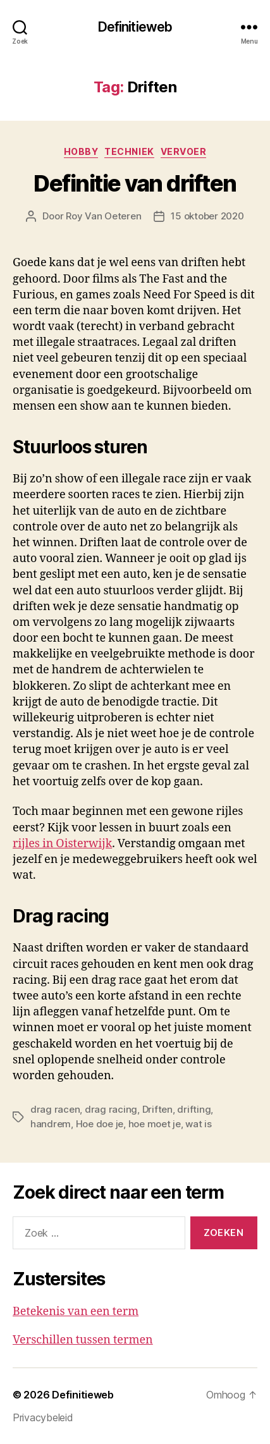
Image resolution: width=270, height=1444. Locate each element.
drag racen (55, 1109)
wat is (198, 1124)
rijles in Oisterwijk (62, 843)
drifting (194, 1109)
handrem (50, 1124)
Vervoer (184, 151)
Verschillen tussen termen (83, 1340)
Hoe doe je (99, 1124)
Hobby (81, 151)
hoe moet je (154, 1124)
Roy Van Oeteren (103, 216)
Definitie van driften (135, 183)
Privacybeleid (43, 1417)
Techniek (129, 151)
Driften (157, 1109)
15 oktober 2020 (207, 216)
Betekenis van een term (75, 1311)
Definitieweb (135, 27)
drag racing (111, 1109)
